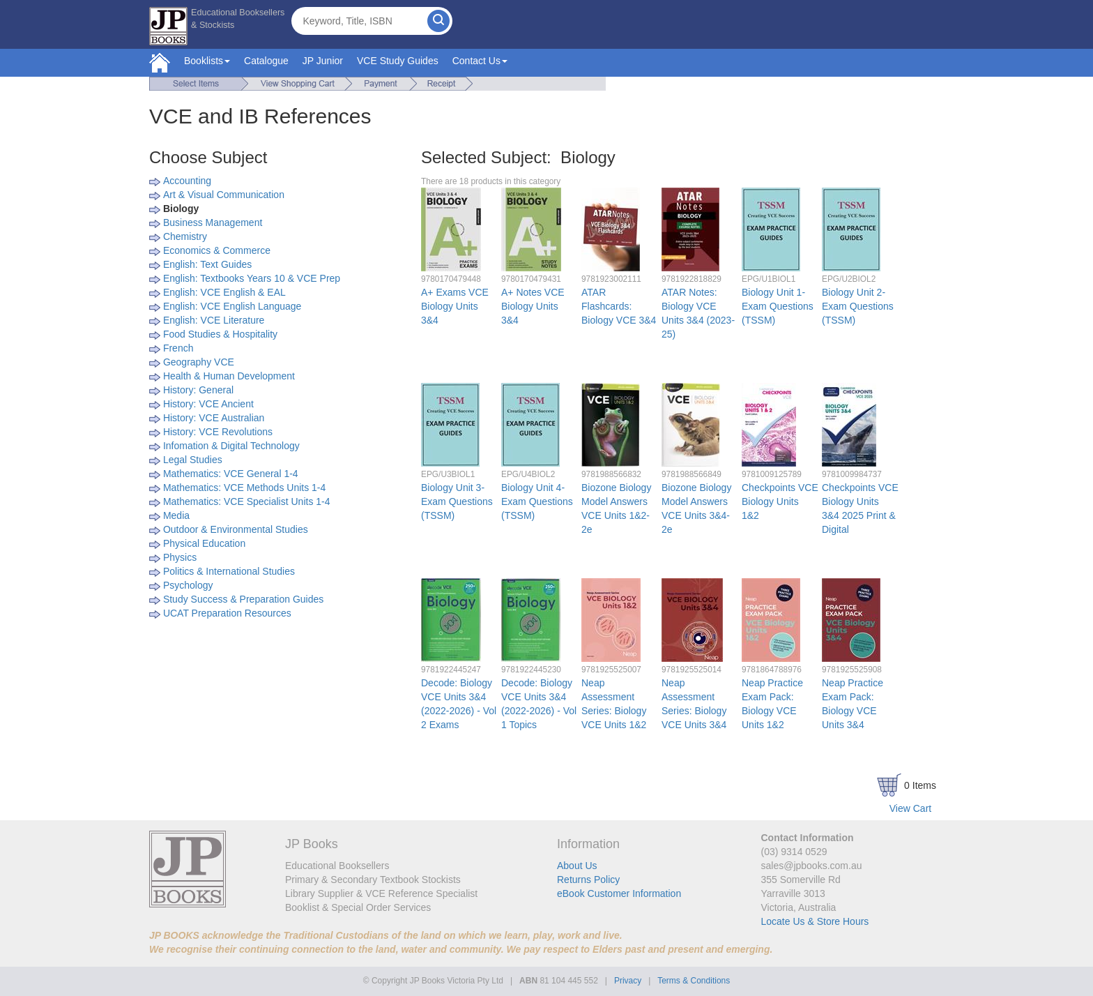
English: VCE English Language (232, 306)
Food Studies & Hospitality (220, 334)
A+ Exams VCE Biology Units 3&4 (455, 306)
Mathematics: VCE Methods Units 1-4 (244, 487)
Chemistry (185, 236)
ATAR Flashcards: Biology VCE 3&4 (618, 306)
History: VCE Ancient (208, 403)
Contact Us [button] (479, 60)
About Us (577, 865)
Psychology (188, 585)
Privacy (627, 981)
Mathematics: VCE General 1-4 (230, 473)
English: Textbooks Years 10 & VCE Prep (251, 278)
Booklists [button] (207, 60)
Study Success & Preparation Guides (243, 599)
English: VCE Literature (214, 320)
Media (176, 515)
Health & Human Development (229, 376)
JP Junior (323, 60)
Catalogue (266, 60)
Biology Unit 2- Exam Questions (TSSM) (858, 306)
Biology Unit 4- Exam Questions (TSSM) (537, 501)
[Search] (438, 21)
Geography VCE (198, 362)
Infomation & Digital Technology (231, 445)
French (178, 348)
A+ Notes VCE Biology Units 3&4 (533, 306)
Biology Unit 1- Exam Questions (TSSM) (777, 306)
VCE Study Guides (397, 60)
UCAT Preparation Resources (227, 613)
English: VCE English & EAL (224, 292)
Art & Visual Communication (223, 194)
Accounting (187, 180)
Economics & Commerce (216, 250)
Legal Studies (192, 459)
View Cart (910, 808)
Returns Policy (588, 879)
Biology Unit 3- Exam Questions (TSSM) (457, 501)
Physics (180, 557)
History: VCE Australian (214, 417)
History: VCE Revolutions (218, 431)
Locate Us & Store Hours (815, 921)
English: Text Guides (207, 264)
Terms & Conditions (693, 981)
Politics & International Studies (229, 571)
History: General (198, 389)
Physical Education (204, 543)
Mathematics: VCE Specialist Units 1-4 (246, 501)
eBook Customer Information (619, 893)
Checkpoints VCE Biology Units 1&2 (780, 501)
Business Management (212, 222)
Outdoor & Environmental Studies (235, 529)
